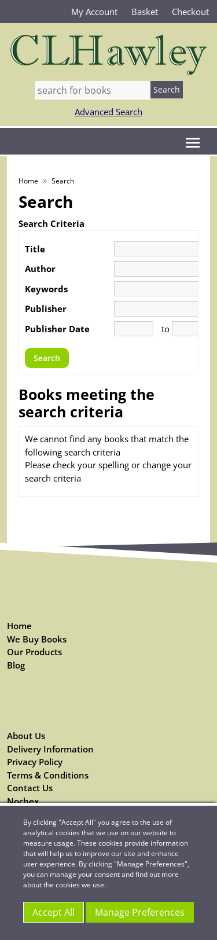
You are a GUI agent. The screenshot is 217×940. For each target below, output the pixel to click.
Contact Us (30, 788)
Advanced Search (108, 112)
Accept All (53, 912)
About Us (26, 735)
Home (28, 181)
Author (40, 268)
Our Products (34, 652)
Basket (144, 11)
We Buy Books (37, 639)
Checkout (190, 11)
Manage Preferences (140, 912)
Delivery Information (50, 749)
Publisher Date (57, 329)
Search (63, 181)
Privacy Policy (34, 762)
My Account (94, 11)
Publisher (46, 308)
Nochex (23, 801)
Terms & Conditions (48, 775)
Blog (16, 665)
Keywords (46, 289)
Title (35, 249)
